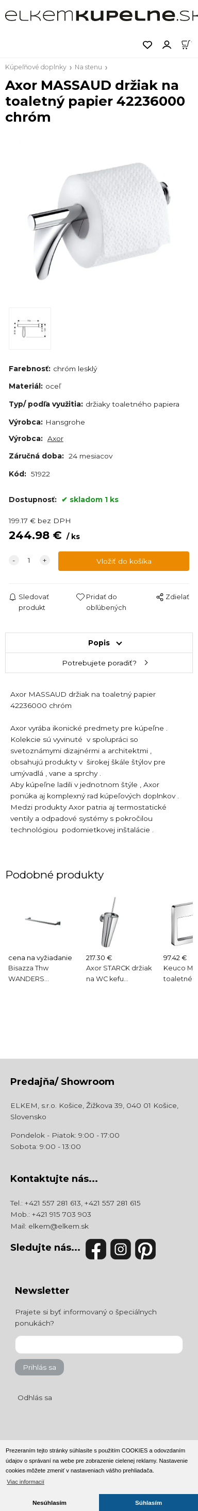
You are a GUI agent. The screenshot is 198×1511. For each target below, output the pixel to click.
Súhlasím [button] (148, 1502)
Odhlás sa (35, 1397)
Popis (99, 643)
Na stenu (88, 67)
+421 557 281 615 (113, 1203)
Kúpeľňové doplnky (36, 67)
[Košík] (189, 44)
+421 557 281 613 (53, 1203)
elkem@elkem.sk (58, 1226)
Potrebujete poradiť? (99, 663)
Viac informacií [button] (25, 1482)
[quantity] (29, 560)
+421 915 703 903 (61, 1214)
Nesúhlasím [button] (49, 1502)
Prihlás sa (39, 1367)
